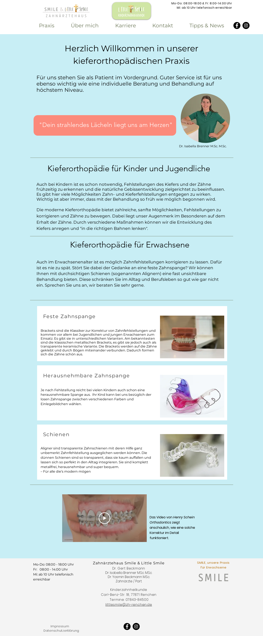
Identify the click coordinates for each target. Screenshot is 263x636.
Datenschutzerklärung (61, 631)
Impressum (60, 626)
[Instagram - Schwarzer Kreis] (246, 25)
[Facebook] (236, 25)
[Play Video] (104, 518)
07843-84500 (137, 599)
